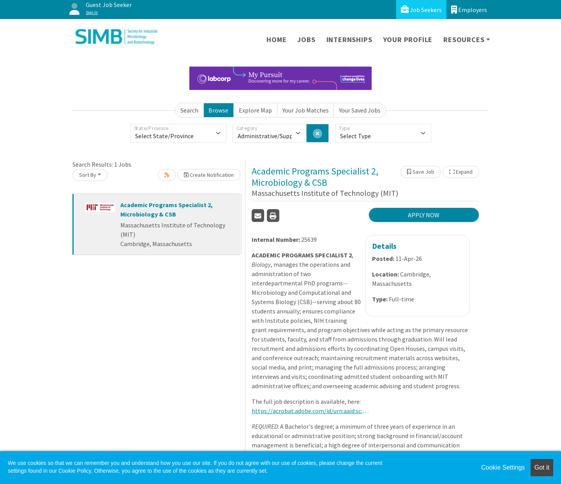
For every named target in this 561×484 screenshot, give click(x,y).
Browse (218, 110)
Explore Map (255, 110)
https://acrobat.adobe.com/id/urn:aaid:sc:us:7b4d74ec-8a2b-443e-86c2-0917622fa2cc (310, 411)
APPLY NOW (423, 215)
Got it (542, 467)
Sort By (87, 174)
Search (189, 110)
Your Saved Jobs (360, 110)
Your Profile (408, 39)
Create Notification (209, 174)
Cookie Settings (503, 467)
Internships (349, 39)
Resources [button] (463, 39)
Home (276, 39)
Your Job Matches (305, 110)
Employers (469, 9)
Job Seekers (421, 9)
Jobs (306, 39)
